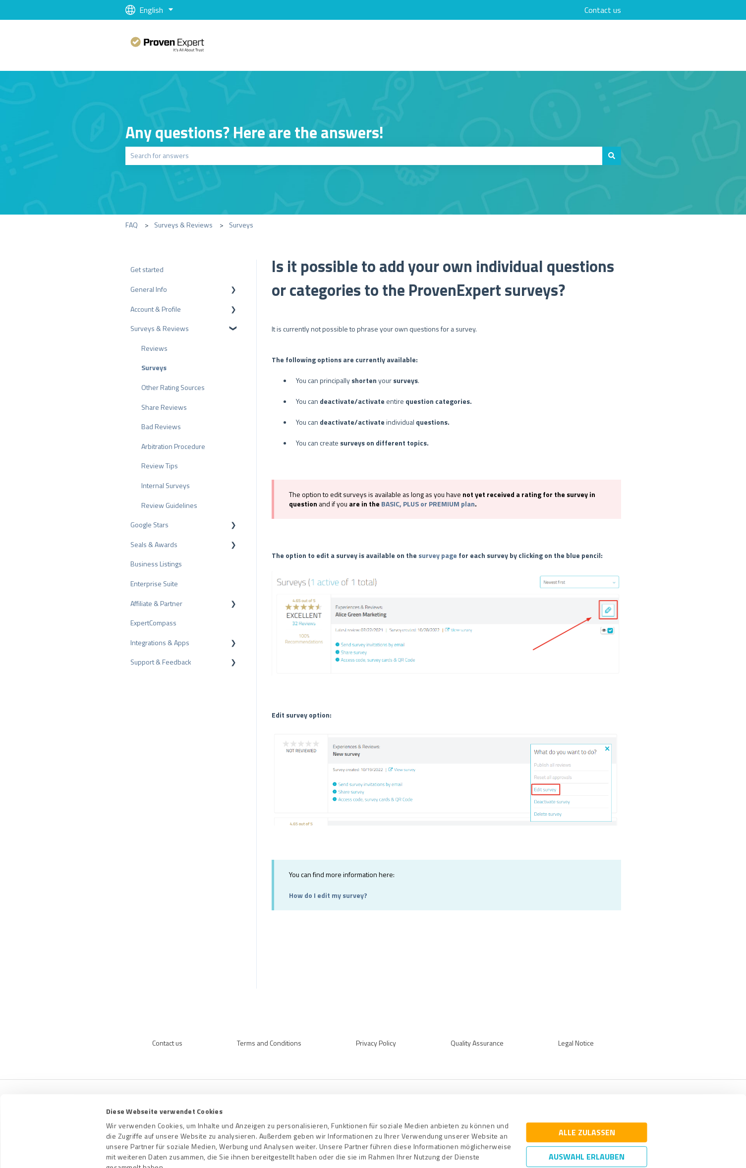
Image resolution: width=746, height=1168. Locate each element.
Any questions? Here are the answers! (254, 132)
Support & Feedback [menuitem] (160, 662)
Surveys (241, 225)
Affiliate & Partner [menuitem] (156, 603)
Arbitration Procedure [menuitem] (173, 446)
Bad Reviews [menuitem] (161, 426)
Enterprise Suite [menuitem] (154, 583)
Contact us (602, 9)
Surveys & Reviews (183, 225)
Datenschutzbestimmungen (190, 1121)
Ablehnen (587, 1121)
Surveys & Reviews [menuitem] (159, 328)
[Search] (611, 156)
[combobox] (363, 156)
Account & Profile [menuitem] (155, 309)
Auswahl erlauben (587, 1090)
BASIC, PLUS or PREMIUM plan (428, 504)
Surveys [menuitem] (154, 367)
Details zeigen (457, 1149)
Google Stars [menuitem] (149, 524)
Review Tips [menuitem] (159, 465)
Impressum (124, 1121)
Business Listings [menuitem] (156, 563)
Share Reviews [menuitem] (164, 407)
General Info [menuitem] (148, 289)
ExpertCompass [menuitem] (153, 622)
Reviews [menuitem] (154, 348)
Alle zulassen (587, 1066)
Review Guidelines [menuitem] (169, 505)
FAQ (131, 225)
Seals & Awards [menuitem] (153, 544)
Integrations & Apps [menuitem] (159, 642)
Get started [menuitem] (147, 269)
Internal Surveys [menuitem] (165, 485)
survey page (437, 555)
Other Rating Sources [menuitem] (173, 387)
